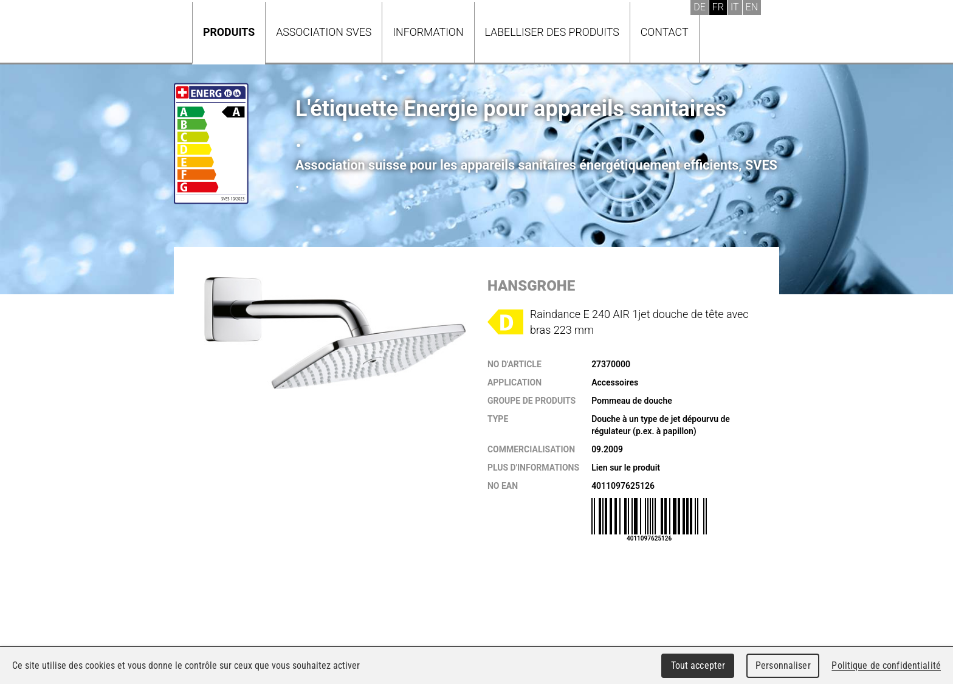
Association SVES (323, 32)
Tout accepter (698, 665)
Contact (665, 32)
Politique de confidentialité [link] (886, 665)
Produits (229, 32)
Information (428, 32)
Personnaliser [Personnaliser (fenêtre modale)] (783, 665)
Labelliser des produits (552, 32)
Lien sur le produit (625, 467)
